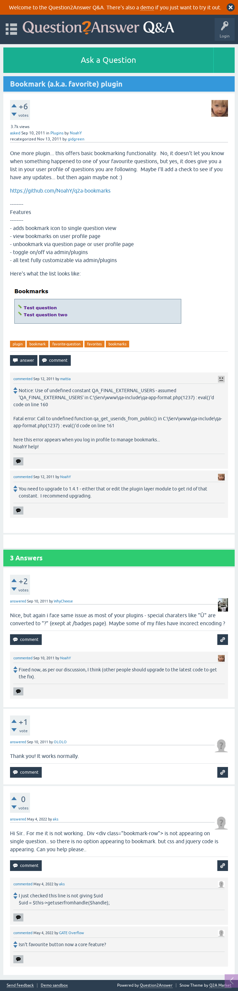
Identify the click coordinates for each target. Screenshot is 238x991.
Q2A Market (220, 985)
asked (15, 133)
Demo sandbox (54, 985)
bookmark (37, 344)
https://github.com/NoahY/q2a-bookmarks (60, 191)
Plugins (56, 133)
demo (147, 7)
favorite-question (66, 344)
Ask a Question (108, 60)
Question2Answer (156, 985)
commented (22, 379)
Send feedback (20, 985)
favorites (94, 344)
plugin (18, 344)
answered (18, 601)
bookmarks (117, 344)
